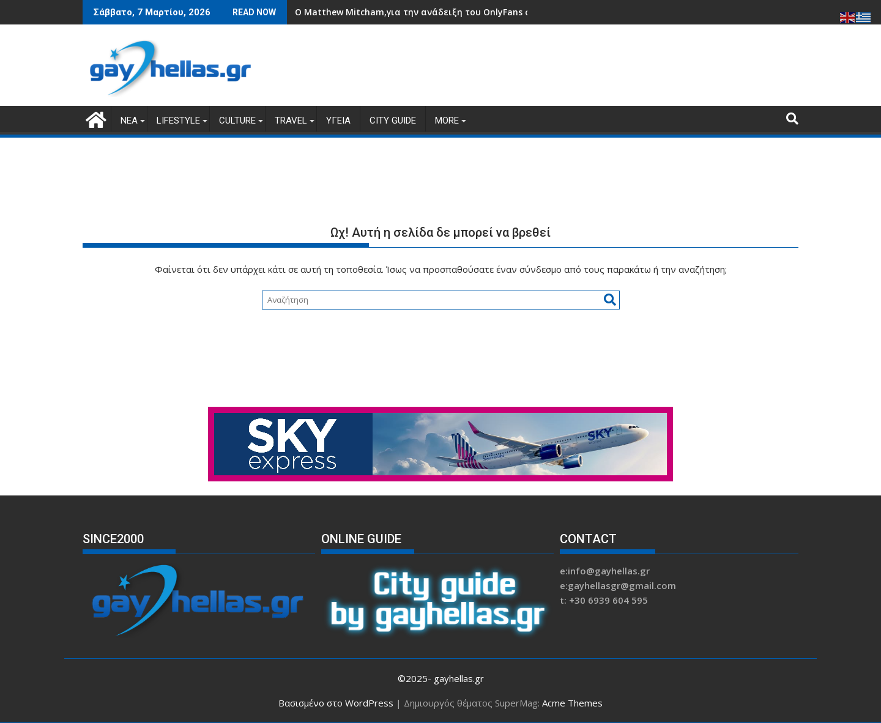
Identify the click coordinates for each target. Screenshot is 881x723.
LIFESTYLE (178, 120)
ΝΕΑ (129, 120)
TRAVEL (291, 120)
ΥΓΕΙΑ (338, 120)
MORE (447, 120)
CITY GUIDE (393, 120)
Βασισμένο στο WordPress (335, 703)
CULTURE (237, 120)
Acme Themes (572, 703)
